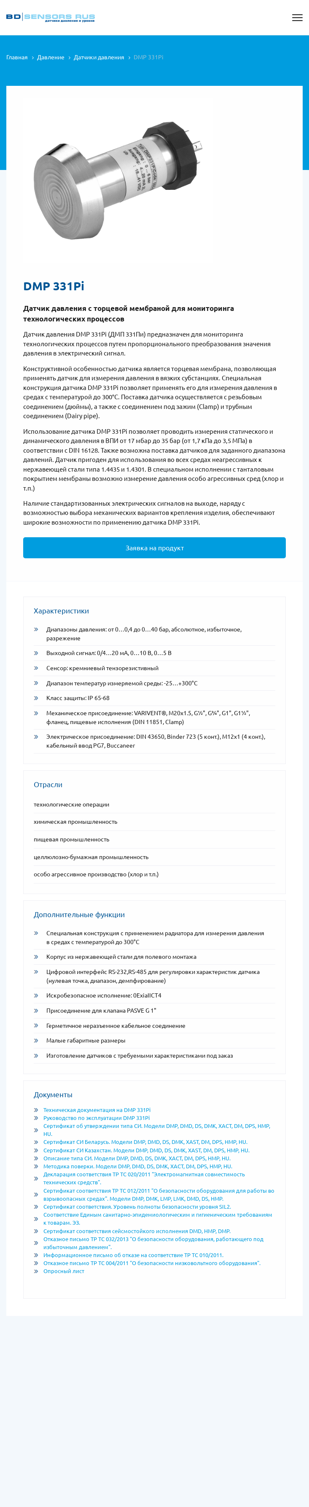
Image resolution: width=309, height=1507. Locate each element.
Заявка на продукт (155, 548)
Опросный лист (59, 1271)
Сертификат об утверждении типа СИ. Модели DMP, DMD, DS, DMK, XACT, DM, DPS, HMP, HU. (152, 1130)
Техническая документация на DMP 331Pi (92, 1110)
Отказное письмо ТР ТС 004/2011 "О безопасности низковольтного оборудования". (147, 1263)
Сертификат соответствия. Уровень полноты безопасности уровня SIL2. (132, 1207)
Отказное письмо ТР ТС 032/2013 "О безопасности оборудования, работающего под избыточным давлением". (148, 1243)
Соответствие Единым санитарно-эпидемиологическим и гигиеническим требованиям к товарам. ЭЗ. (153, 1219)
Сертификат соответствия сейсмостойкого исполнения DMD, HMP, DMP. (132, 1231)
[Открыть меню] (297, 17)
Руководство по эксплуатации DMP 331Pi (92, 1118)
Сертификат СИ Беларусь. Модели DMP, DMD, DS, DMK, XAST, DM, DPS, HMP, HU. (140, 1142)
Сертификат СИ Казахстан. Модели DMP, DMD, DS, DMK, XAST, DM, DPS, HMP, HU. (142, 1150)
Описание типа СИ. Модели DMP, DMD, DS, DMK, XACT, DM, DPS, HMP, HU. (132, 1158)
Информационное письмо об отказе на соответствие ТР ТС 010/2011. (128, 1255)
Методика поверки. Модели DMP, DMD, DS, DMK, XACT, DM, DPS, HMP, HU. (133, 1166)
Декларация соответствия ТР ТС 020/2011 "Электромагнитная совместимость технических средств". (139, 1178)
